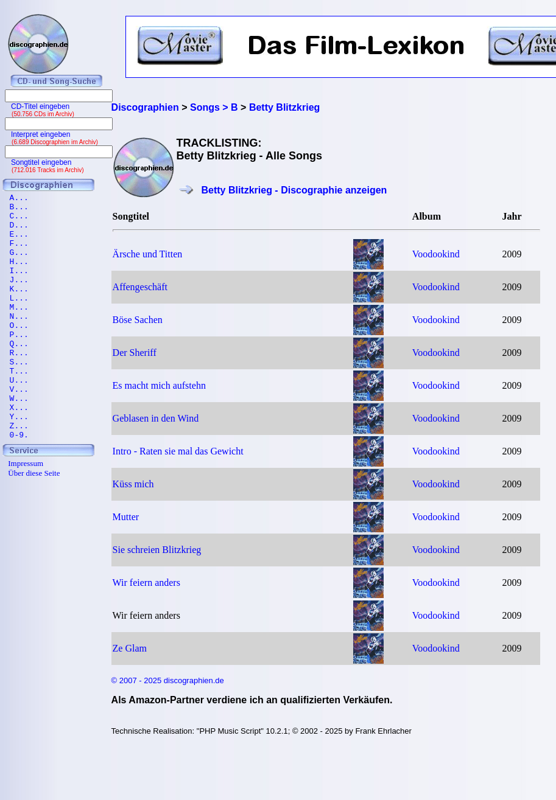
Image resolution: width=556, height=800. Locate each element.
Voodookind (436, 254)
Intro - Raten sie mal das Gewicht (178, 451)
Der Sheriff (135, 352)
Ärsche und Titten (148, 254)
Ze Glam (130, 648)
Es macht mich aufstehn (159, 385)
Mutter (126, 517)
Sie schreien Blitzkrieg (157, 549)
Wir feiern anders (146, 582)
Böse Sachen (138, 320)
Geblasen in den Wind (156, 418)
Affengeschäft (140, 287)
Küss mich (133, 484)
